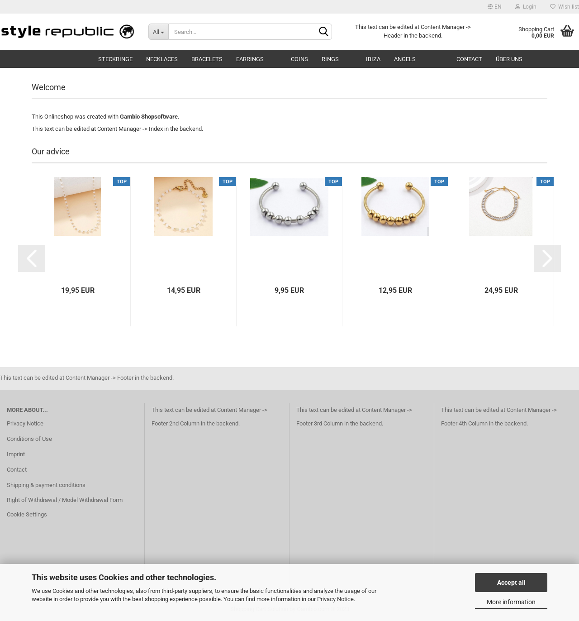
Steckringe (115, 59)
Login (525, 7)
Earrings (250, 59)
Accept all (511, 582)
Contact (469, 59)
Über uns (509, 59)
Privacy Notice (335, 599)
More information (511, 602)
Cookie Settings (27, 514)
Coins (299, 59)
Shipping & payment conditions (46, 485)
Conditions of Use (29, 438)
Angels (405, 59)
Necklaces (162, 59)
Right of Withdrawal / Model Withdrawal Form (65, 500)
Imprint (16, 454)
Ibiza (373, 59)
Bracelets (207, 59)
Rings (330, 59)
